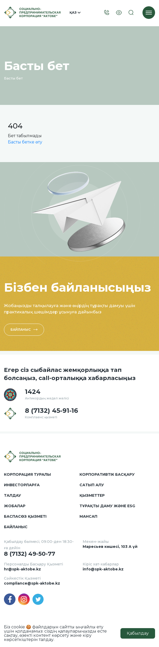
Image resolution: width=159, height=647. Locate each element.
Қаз (75, 12)
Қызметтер (92, 495)
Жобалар (14, 506)
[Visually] (119, 12)
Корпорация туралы (27, 474)
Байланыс (24, 329)
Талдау (12, 495)
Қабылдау (138, 633)
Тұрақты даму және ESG (107, 506)
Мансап (88, 516)
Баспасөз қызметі (25, 516)
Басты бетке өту (25, 142)
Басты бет (13, 78)
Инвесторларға (22, 485)
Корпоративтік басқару (107, 474)
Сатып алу (92, 485)
